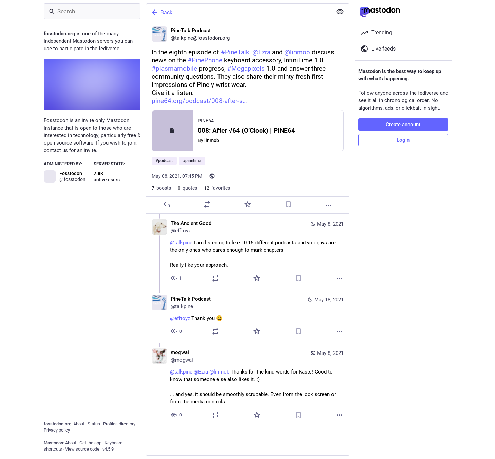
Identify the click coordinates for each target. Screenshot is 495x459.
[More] (329, 205)
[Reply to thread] (176, 278)
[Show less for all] (340, 12)
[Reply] (166, 204)
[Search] (92, 11)
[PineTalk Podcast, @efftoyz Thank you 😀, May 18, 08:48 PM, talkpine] (247, 316)
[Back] (238, 12)
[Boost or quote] (207, 204)
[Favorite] (247, 204)
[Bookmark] (288, 204)
